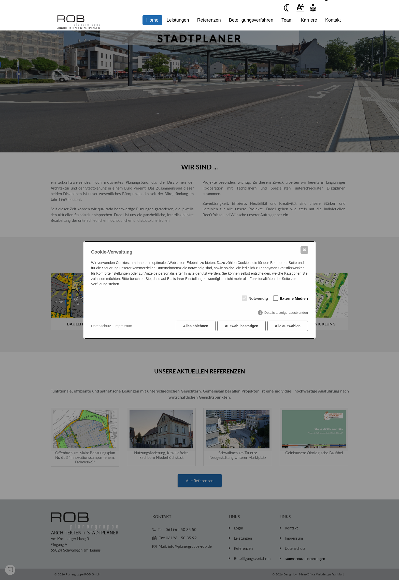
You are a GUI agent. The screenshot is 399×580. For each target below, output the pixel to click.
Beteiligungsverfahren (251, 20)
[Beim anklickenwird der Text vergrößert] (300, 7)
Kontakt (333, 20)
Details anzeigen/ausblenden (286, 313)
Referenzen (209, 20)
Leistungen (178, 20)
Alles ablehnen (195, 326)
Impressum (123, 326)
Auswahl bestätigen (241, 326)
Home (152, 20)
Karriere (309, 20)
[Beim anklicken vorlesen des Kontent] (313, 7)
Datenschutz (101, 326)
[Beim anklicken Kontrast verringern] (287, 7)
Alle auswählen (288, 326)
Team (287, 20)
